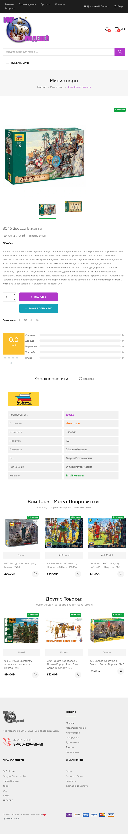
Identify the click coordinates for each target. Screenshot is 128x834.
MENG (6, 796)
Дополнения (73, 742)
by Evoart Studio (11, 818)
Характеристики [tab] (51, 379)
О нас (69, 771)
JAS (5, 791)
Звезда (70, 415)
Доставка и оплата (96, 6)
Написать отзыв (34, 236)
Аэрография (73, 733)
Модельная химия (76, 728)
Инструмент (72, 738)
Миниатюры (56, 87)
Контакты (60, 4)
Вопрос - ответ (74, 776)
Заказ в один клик (38, 308)
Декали (70, 747)
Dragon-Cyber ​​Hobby (14, 776)
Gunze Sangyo (10, 781)
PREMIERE (8, 800)
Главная (9, 4)
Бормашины (72, 752)
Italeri (5, 786)
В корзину (38, 297)
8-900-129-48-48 (28, 745)
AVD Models (9, 771)
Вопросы (10, 8)
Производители (27, 4)
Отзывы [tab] (86, 379)
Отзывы (12, 236)
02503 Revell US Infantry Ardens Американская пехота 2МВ (18, 664)
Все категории (17, 62)
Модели (70, 723)
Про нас (45, 4)
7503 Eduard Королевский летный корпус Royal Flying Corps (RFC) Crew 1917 (63, 664)
